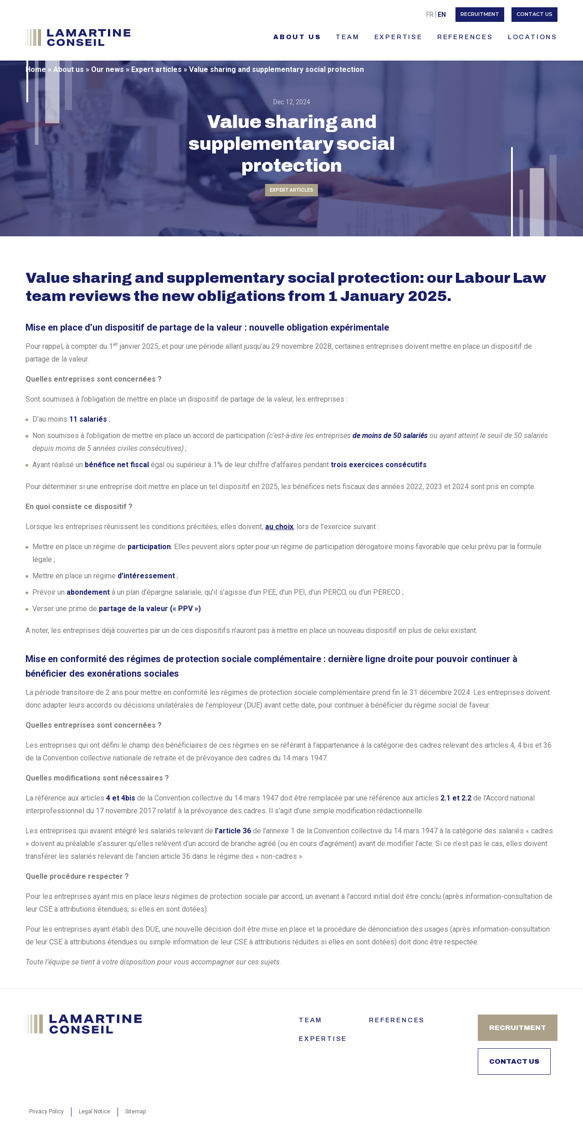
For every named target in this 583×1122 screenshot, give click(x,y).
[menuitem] (429, 14)
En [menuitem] (442, 14)
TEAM (347, 37)
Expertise (398, 37)
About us (297, 37)
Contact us (534, 14)
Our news (107, 69)
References (465, 37)
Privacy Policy (46, 1111)
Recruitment (479, 14)
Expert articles (156, 69)
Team (310, 1020)
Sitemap (135, 1111)
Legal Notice (94, 1111)
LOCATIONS (532, 37)
